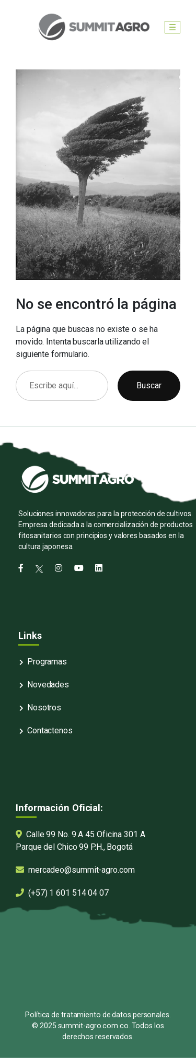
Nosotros (44, 707)
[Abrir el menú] (172, 27)
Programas (47, 662)
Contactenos (50, 730)
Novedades (48, 685)
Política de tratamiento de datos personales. (98, 1015)
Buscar (149, 385)
